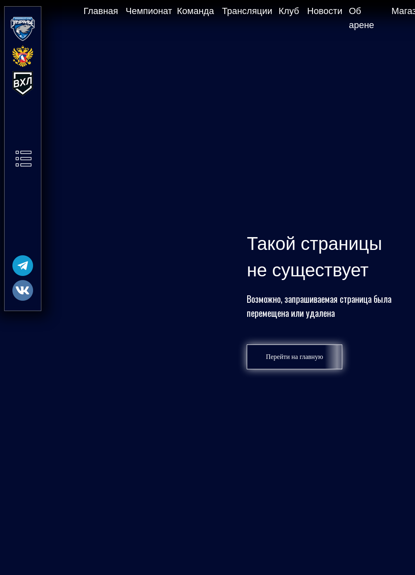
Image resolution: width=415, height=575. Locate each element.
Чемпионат (149, 11)
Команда (195, 11)
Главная (100, 11)
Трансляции (247, 11)
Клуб (289, 11)
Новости (324, 11)
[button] (23, 158)
